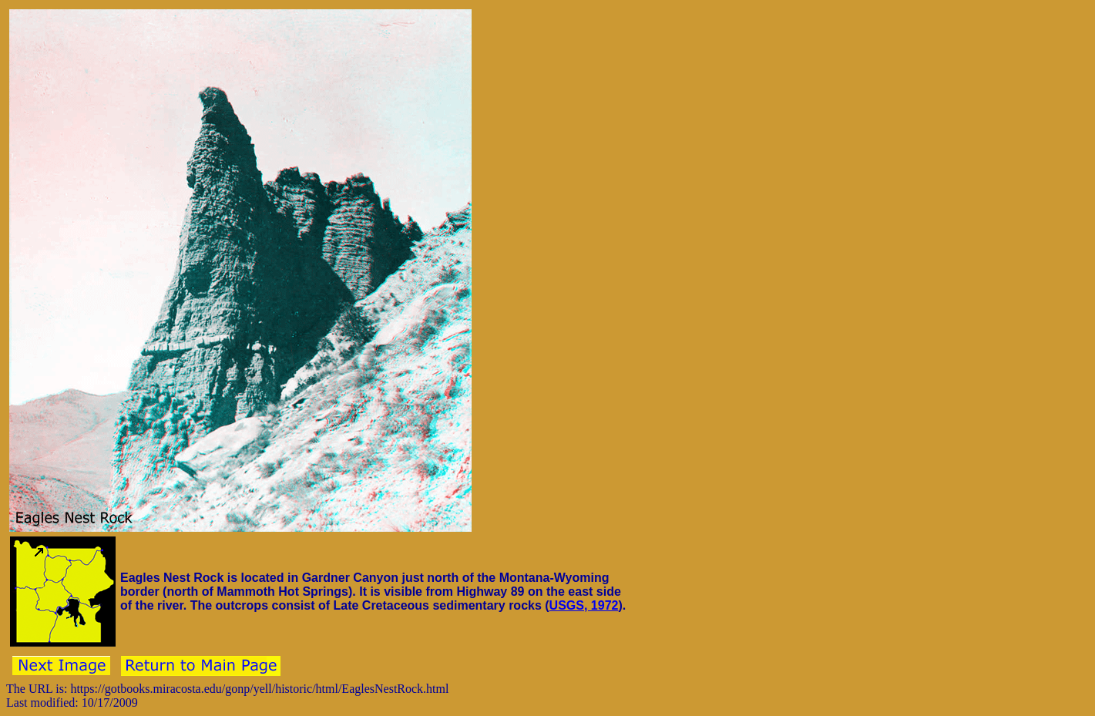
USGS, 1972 (584, 605)
